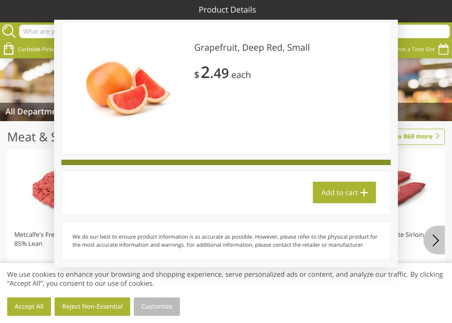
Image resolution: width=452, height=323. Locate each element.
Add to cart (339, 192)
